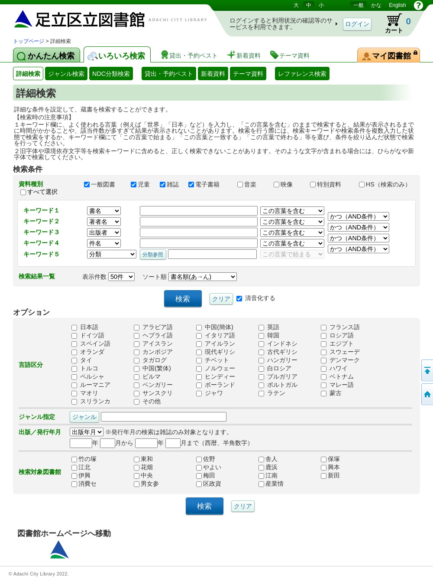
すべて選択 (42, 191)
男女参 (146, 484)
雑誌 (170, 184)
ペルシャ (87, 376)
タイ (81, 360)
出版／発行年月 (40, 431)
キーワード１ (41, 210)
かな (376, 5)
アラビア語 (153, 327)
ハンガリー (278, 360)
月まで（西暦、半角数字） (209, 442)
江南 (268, 475)
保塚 (330, 459)
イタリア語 (215, 335)
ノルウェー (215, 368)
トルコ (84, 368)
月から (116, 442)
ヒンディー (215, 376)
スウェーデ (340, 352)
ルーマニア (90, 385)
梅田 (205, 475)
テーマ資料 (248, 73)
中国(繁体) (152, 368)
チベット (212, 360)
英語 (269, 327)
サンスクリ (153, 393)
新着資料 (213, 73)
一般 (358, 5)
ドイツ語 (87, 335)
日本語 (84, 327)
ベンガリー (153, 385)
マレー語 (337, 385)
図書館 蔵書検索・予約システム (104, 18)
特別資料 (330, 184)
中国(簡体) (214, 327)
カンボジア (153, 352)
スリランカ (90, 401)
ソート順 (189, 276)
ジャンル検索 (66, 73)
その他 (147, 401)
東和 (143, 459)
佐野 (205, 459)
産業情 (271, 484)
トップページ (28, 41)
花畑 (143, 467)
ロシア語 (337, 335)
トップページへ (426, 394)
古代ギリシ (278, 352)
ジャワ (209, 393)
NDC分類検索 (111, 73)
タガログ (150, 360)
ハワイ (334, 368)
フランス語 (340, 327)
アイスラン (153, 343)
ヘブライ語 (153, 335)
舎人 (268, 459)
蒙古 (331, 393)
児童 (141, 184)
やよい (208, 467)
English (397, 5)
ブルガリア (278, 376)
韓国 (269, 335)
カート (394, 23)
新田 (330, 475)
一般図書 (103, 184)
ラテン (272, 393)
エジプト (337, 343)
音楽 (251, 184)
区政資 (208, 484)
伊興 (80, 475)
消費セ (84, 484)
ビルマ (147, 376)
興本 (330, 467)
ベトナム (337, 376)
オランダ (87, 352)
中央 (143, 475)
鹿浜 (268, 467)
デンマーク (340, 360)
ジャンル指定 (37, 416)
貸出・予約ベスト (169, 73)
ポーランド (215, 385)
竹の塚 (84, 459)
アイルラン (215, 343)
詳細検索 (28, 73)
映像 (288, 184)
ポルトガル (278, 385)
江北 (80, 467)
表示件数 (108, 276)
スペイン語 (90, 343)
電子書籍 (208, 184)
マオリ (84, 393)
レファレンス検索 (302, 73)
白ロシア (275, 368)
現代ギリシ (215, 352)
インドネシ (278, 343)
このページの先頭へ (426, 370)
